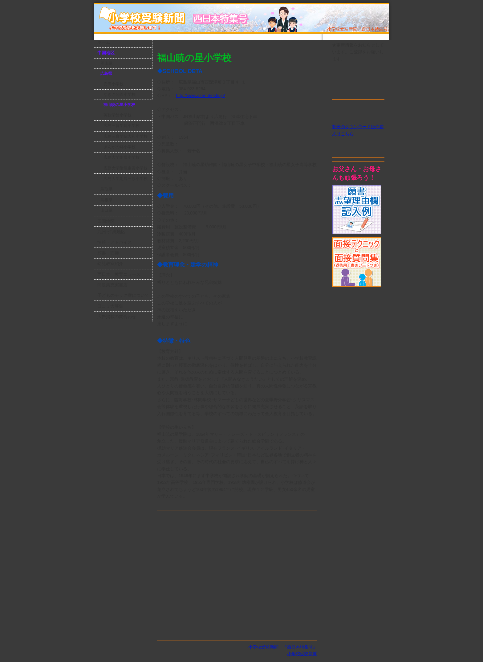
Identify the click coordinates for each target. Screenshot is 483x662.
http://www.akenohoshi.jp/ (200, 95)
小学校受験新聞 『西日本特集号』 (282, 646)
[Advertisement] (229, 44)
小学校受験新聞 (302, 653)
